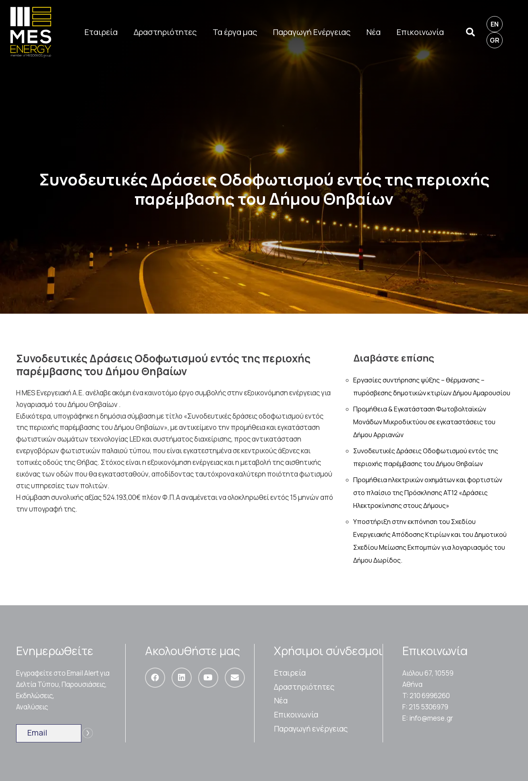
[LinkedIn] (182, 678)
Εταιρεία (290, 673)
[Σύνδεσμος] (31, 32)
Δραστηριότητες (304, 687)
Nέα (281, 700)
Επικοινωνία (296, 714)
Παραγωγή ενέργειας (311, 728)
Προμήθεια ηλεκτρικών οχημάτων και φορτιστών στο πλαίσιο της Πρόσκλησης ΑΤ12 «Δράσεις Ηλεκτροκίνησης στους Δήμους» (427, 492)
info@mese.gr (431, 718)
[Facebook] (155, 678)
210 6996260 (430, 695)
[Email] (235, 678)
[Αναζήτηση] (470, 32)
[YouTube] (208, 678)
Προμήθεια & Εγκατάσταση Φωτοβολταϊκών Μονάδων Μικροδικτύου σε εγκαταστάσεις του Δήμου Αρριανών (424, 422)
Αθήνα (412, 684)
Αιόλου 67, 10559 (427, 673)
